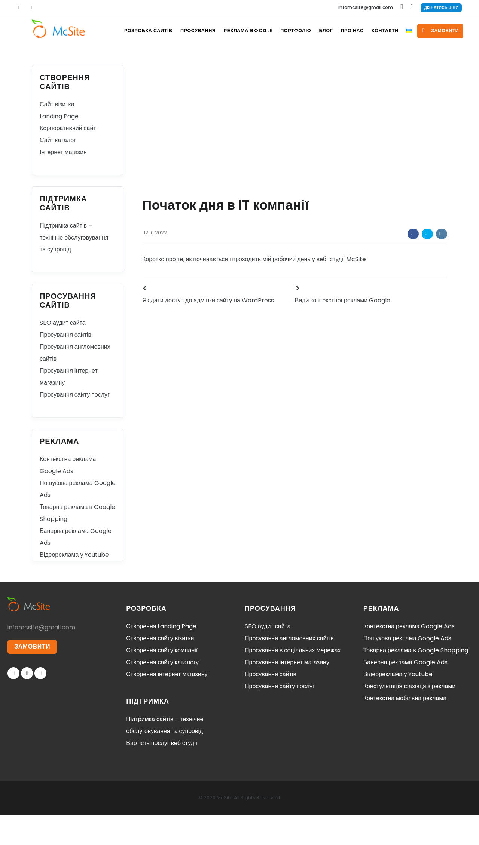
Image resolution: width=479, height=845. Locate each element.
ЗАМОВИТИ (33, 677)
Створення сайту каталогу (162, 692)
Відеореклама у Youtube (74, 584)
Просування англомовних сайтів (289, 668)
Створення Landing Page (161, 656)
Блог (320, 60)
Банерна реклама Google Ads (405, 692)
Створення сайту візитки (160, 668)
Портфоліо (288, 60)
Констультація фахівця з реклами (409, 716)
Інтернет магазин (63, 182)
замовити (445, 60)
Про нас (350, 60)
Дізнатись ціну (441, 7)
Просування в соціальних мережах (293, 680)
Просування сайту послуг (75, 424)
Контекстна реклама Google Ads (409, 656)
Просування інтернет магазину (287, 692)
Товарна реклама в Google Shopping (415, 680)
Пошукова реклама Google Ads (407, 668)
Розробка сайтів (136, 60)
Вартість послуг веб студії (161, 773)
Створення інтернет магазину (166, 704)
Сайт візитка (57, 134)
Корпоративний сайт (68, 158)
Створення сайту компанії (162, 680)
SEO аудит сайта (63, 352)
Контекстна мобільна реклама (404, 728)
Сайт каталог (58, 170)
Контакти (385, 60)
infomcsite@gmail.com (365, 7)
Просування (187, 60)
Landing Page (59, 146)
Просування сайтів (65, 364)
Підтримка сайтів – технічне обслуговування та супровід (74, 267)
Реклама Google (239, 60)
